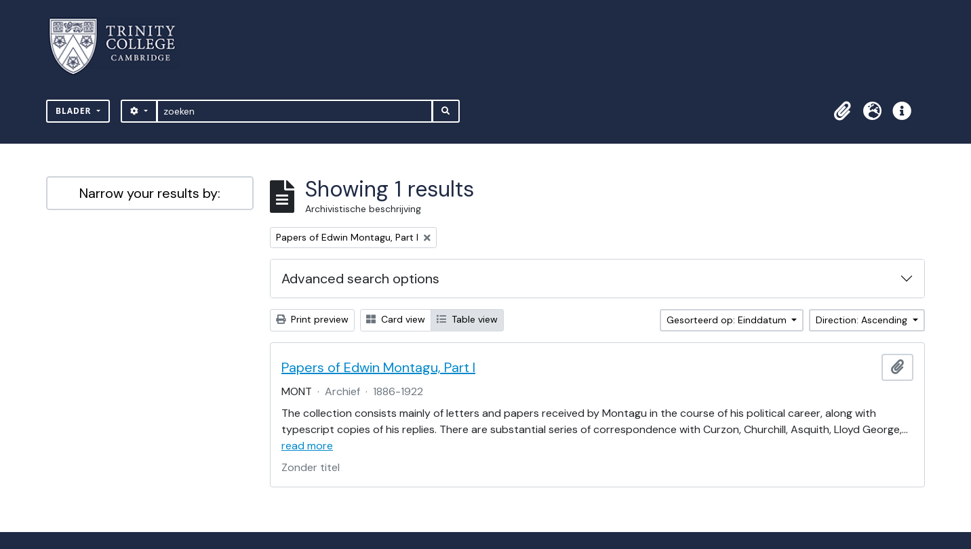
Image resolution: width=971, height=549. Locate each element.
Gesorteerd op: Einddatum (728, 320)
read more (307, 446)
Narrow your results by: (149, 193)
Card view (395, 319)
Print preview (312, 319)
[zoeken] (295, 111)
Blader (75, 111)
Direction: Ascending (863, 320)
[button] (842, 111)
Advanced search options (360, 278)
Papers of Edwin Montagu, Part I (378, 367)
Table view (467, 319)
